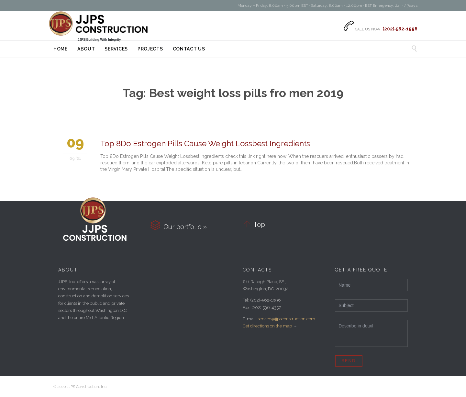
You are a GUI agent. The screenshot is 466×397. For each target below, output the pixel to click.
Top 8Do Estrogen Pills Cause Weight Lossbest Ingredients (205, 143)
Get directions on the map (267, 326)
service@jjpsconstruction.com (286, 318)
